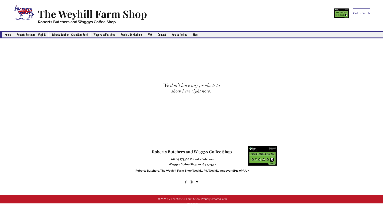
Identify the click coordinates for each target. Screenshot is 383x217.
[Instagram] (191, 182)
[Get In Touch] (361, 13)
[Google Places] (197, 182)
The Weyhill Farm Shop (92, 14)
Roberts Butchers (168, 151)
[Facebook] (186, 182)
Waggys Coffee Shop (213, 151)
